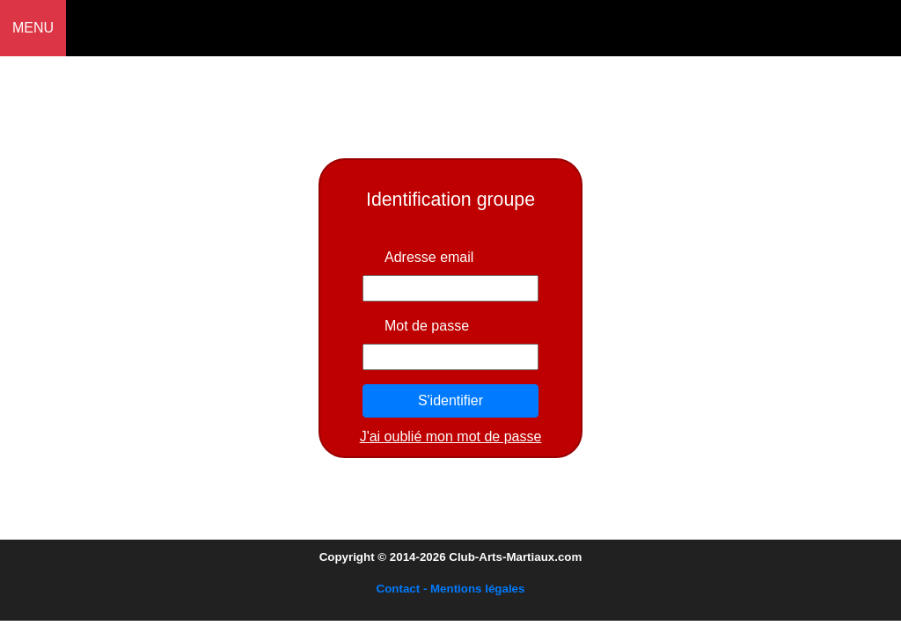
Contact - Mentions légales (451, 588)
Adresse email (429, 257)
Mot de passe (427, 325)
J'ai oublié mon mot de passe (451, 436)
